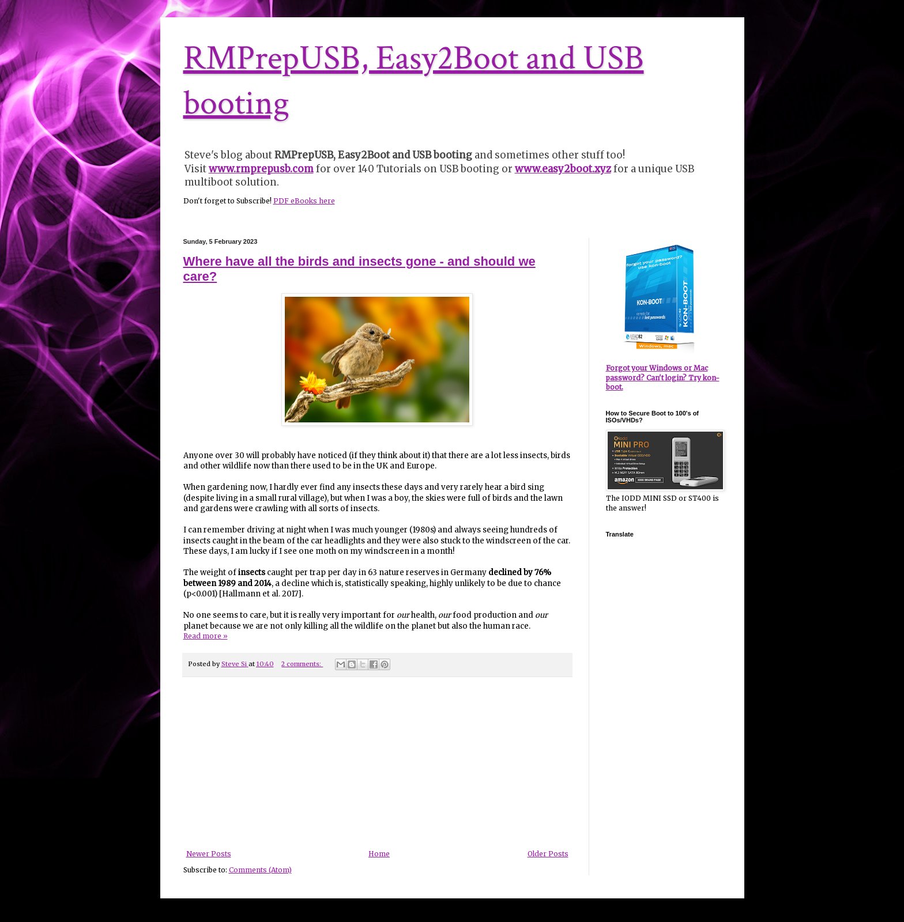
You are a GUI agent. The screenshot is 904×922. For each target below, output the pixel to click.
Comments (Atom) (260, 870)
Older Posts (548, 853)
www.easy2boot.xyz (563, 169)
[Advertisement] (377, 764)
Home (379, 853)
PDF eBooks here (304, 201)
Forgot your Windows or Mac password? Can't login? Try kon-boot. (663, 378)
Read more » (205, 636)
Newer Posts (208, 853)
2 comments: (302, 664)
